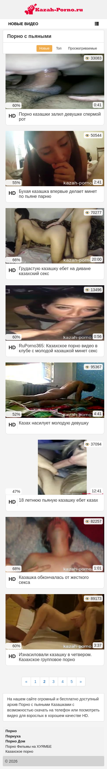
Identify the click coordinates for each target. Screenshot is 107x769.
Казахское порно (19, 751)
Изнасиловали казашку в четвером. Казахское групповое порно (55, 657)
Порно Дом (15, 741)
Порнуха (13, 736)
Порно (11, 731)
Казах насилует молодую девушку (53, 423)
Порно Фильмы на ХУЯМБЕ (29, 746)
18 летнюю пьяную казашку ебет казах (58, 500)
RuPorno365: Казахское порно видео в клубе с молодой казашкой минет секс (58, 348)
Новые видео (23, 24)
